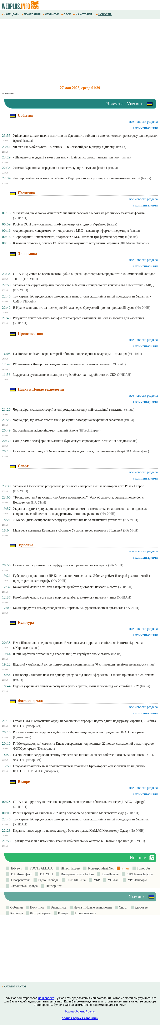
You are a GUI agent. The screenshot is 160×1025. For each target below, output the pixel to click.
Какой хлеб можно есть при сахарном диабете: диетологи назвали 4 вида (64, 597)
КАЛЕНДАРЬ (10, 14)
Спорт (123, 907)
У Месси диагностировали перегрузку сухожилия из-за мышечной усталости (67, 520)
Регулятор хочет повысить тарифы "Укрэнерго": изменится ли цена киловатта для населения (78, 318)
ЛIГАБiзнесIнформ (139, 874)
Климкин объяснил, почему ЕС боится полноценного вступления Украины (66, 243)
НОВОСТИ (104, 14)
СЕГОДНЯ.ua (75, 880)
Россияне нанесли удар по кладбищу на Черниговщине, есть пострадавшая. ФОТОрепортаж (78, 732)
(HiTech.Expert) (89, 430)
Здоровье (141, 907)
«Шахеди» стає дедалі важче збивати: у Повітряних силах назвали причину (66, 157)
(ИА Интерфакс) (137, 451)
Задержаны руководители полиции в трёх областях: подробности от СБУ (64, 374)
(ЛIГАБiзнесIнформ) (134, 243)
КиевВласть (109, 874)
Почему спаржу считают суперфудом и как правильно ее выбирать (60, 565)
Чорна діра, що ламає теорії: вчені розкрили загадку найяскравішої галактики (68, 420)
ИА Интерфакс (20, 874)
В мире (62, 913)
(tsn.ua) (28, 140)
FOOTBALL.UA (40, 868)
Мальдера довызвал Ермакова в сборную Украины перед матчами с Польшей (67, 530)
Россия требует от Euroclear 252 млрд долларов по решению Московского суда (68, 813)
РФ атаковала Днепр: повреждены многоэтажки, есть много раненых (62, 364)
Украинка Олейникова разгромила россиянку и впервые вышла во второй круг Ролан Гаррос (78, 486)
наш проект (46, 998)
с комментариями (145, 128)
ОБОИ (66, 14)
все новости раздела (143, 121)
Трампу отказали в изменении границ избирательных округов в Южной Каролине (71, 841)
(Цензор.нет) (32, 726)
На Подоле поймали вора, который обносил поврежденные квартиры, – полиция (70, 354)
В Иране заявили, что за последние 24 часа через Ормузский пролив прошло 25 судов (73, 307)
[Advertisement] (80, 52)
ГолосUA (143, 868)
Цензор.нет (52, 886)
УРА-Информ (136, 880)
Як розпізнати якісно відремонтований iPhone (45, 430)
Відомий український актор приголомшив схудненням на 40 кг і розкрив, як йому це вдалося (78, 664)
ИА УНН (45, 874)
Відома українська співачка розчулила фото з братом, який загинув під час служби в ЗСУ (76, 686)
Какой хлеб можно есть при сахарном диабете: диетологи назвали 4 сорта (65, 587)
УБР (96, 880)
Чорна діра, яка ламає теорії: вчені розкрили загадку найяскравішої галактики (68, 409)
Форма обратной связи (80, 1011)
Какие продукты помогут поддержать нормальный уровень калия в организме (68, 608)
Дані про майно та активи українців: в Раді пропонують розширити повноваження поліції (76, 178)
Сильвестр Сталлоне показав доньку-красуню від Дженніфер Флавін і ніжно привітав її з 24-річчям (83, 675)
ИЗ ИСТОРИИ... (84, 14)
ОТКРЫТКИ (51, 14)
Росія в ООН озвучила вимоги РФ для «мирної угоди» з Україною (59, 224)
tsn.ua (124, 868)
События (16, 907)
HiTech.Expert (69, 868)
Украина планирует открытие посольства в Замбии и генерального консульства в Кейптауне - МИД (83, 285)
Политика (36, 907)
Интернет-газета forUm (76, 874)
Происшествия (85, 913)
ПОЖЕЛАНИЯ (31, 14)
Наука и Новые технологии (92, 907)
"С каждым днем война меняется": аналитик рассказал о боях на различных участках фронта (79, 213)
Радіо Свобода (48, 880)
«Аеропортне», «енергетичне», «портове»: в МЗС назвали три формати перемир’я (71, 230)
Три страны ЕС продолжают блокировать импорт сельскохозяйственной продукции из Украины (81, 819)
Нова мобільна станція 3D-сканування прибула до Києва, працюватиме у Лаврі (69, 451)
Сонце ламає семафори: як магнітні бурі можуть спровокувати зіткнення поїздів (69, 441)
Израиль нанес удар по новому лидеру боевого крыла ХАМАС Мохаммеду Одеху (71, 830)
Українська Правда (23, 886)
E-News (15, 868)
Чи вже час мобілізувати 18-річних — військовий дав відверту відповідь (64, 147)
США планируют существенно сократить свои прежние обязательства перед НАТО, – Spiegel (79, 802)
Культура (16, 913)
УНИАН (113, 880)
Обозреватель (19, 880)
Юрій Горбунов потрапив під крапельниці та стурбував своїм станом (61, 654)
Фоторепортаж (40, 913)
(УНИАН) (20, 218)
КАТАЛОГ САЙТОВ (14, 986)
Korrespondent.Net (100, 868)
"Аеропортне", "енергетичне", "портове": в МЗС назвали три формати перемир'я (70, 237)
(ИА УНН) (30, 279)
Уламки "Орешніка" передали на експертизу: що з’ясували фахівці (60, 168)
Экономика (58, 907)
